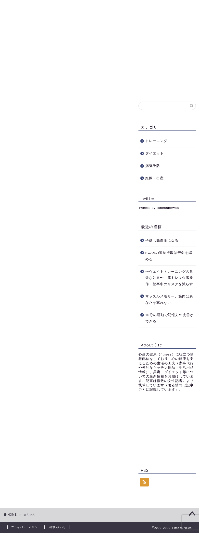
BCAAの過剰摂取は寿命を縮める (168, 256)
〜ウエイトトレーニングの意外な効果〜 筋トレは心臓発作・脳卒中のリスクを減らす (169, 278)
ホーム (16, 40)
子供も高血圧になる (161, 240)
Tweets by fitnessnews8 (158, 208)
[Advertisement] (167, 428)
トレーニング (70, 40)
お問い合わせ (49, 51)
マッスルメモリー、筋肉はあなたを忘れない (169, 300)
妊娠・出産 (159, 40)
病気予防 (131, 40)
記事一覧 (18, 51)
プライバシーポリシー (26, 527)
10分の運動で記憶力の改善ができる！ (169, 318)
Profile (40, 40)
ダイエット (102, 40)
